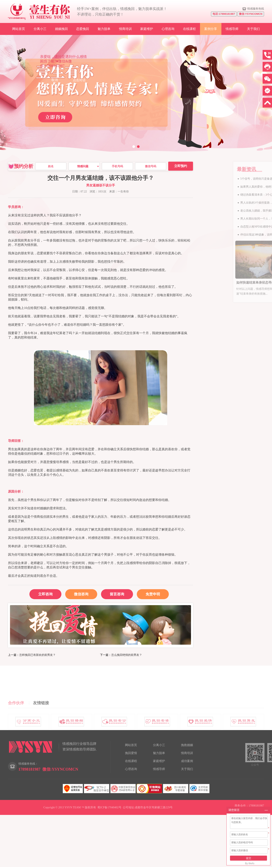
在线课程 (189, 29)
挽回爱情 (131, 753)
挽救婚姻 (187, 745)
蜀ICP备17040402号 (109, 807)
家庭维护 (146, 29)
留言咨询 (117, 594)
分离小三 (40, 29)
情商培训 (125, 29)
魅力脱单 (104, 29)
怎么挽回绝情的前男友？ (126, 654)
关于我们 (253, 29)
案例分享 (210, 29)
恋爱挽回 (82, 29)
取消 (54, 80)
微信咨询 (76, 592)
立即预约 (180, 166)
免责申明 (153, 594)
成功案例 (187, 761)
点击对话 (79, 80)
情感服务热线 (255, 8)
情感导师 (232, 29)
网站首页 (18, 29)
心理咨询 (168, 29)
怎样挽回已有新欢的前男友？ (37, 654)
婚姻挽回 (61, 29)
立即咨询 (45, 594)
